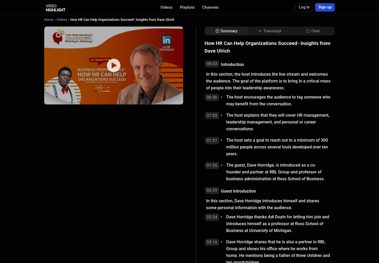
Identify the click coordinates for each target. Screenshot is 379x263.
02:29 (212, 190)
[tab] (226, 31)
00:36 (212, 97)
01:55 (212, 165)
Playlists (187, 7)
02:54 (212, 217)
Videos (166, 7)
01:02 (212, 115)
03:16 (212, 242)
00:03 (212, 63)
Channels (210, 7)
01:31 (212, 140)
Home (48, 20)
